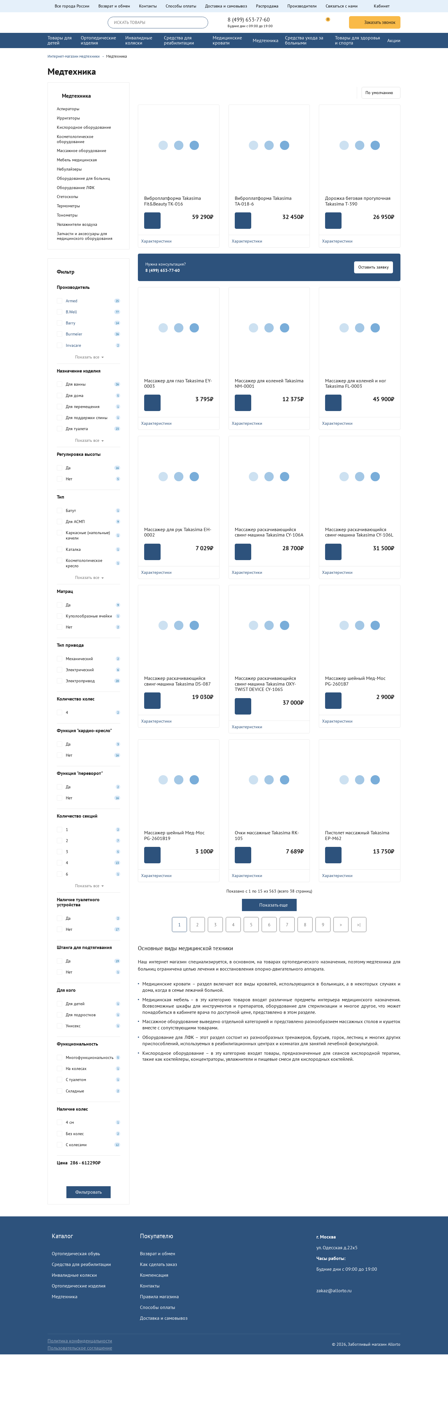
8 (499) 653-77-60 (249, 19)
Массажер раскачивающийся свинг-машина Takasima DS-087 (177, 680)
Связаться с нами (342, 6)
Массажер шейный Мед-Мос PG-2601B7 (355, 680)
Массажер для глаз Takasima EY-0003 (178, 383)
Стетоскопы (67, 196)
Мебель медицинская (77, 160)
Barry (70, 323)
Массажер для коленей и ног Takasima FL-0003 (355, 383)
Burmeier (74, 334)
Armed (71, 301)
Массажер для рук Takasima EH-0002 (177, 532)
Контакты (148, 6)
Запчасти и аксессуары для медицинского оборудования (84, 236)
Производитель (88, 287)
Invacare (73, 345)
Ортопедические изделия (79, 1286)
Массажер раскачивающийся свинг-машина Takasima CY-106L (359, 532)
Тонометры (67, 215)
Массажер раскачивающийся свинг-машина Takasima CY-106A (269, 532)
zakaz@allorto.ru (334, 1290)
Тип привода (88, 645)
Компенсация (154, 1275)
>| (359, 925)
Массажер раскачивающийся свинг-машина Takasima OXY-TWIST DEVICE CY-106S (265, 683)
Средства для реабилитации (81, 1264)
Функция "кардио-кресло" (88, 730)
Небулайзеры (69, 169)
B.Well (71, 312)
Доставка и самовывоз (226, 6)
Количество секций (88, 816)
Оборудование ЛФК (76, 187)
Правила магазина (159, 1296)
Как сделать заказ (158, 1264)
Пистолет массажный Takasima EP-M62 (357, 835)
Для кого (88, 990)
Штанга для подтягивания (88, 947)
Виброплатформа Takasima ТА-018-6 (263, 200)
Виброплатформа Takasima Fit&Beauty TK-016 (172, 200)
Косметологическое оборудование (75, 139)
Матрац (88, 591)
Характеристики (178, 241)
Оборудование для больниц (83, 178)
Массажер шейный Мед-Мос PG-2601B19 (174, 835)
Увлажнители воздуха (77, 224)
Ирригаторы (68, 118)
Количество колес (88, 699)
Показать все (87, 357)
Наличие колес (88, 1109)
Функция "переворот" (88, 773)
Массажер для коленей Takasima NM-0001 (269, 383)
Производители (302, 6)
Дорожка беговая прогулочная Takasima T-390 (358, 200)
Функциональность (88, 1044)
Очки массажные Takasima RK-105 (267, 835)
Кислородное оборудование (84, 127)
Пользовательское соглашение (80, 1348)
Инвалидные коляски (74, 1275)
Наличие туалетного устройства (88, 902)
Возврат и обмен (114, 6)
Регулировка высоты (88, 454)
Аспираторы (68, 108)
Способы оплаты (181, 6)
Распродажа (267, 6)
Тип (88, 497)
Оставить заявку (373, 267)
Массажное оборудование (81, 150)
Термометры (68, 206)
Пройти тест (329, 1280)
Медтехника (64, 1296)
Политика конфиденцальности (80, 1341)
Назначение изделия (88, 371)
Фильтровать (88, 1192)
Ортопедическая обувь (76, 1253)
